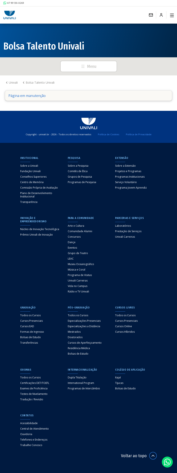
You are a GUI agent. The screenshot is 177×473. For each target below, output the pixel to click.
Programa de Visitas (80, 275)
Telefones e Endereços (33, 439)
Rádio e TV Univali (78, 291)
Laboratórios (123, 226)
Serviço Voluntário (126, 182)
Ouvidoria (26, 434)
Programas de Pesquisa (82, 182)
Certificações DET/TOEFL (34, 383)
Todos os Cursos (30, 315)
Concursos (74, 237)
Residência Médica (79, 348)
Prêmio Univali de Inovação (36, 234)
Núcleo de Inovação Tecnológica (39, 229)
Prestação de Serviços (128, 231)
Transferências (29, 342)
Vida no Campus (77, 286)
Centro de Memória (32, 182)
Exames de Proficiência (34, 388)
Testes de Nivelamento (34, 394)
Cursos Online (123, 326)
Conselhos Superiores (33, 176)
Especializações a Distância (84, 326)
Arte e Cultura (76, 226)
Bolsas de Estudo (30, 337)
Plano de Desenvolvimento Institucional (36, 195)
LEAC (71, 258)
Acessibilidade (29, 423)
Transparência (28, 202)
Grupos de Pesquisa (80, 176)
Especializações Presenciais (84, 321)
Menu (88, 66)
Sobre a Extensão (125, 165)
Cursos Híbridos (125, 332)
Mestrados (74, 332)
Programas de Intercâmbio (84, 388)
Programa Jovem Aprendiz (131, 187)
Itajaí (118, 377)
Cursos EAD (27, 326)
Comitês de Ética (78, 171)
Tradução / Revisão (31, 399)
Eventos (72, 247)
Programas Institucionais (130, 176)
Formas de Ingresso (32, 332)
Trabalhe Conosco (31, 445)
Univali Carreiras (78, 280)
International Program (81, 383)
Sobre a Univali (29, 165)
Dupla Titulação (77, 377)
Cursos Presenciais (31, 321)
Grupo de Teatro (78, 253)
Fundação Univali (30, 171)
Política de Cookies (108, 134)
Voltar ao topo (139, 456)
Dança (71, 242)
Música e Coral (76, 269)
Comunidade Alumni (80, 231)
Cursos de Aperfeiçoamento (85, 342)
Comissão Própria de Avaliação (39, 187)
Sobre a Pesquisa (78, 165)
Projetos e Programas (128, 171)
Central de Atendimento (34, 428)
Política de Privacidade (139, 134)
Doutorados (75, 337)
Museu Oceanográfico (81, 264)
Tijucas (119, 383)
